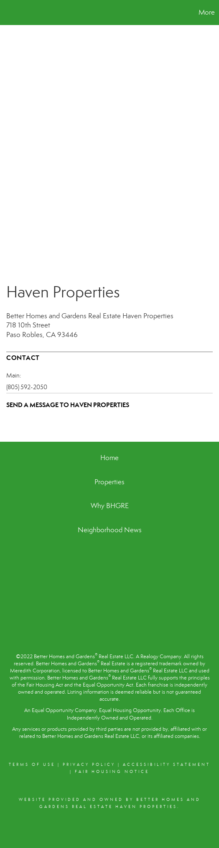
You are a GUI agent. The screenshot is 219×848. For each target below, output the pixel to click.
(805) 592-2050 (26, 387)
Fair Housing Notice (112, 771)
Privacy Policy (89, 764)
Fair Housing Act (44, 685)
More (207, 12)
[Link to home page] (7, 12)
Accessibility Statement (166, 764)
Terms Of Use (32, 764)
